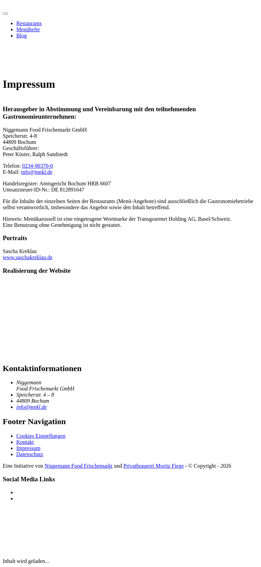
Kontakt (25, 442)
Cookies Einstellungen (40, 436)
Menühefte (28, 29)
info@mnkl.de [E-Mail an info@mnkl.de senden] (31, 407)
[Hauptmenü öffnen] (5, 14)
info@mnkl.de (37, 172)
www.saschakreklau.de (27, 257)
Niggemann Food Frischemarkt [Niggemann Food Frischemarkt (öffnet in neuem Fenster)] (78, 466)
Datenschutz (29, 454)
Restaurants (29, 23)
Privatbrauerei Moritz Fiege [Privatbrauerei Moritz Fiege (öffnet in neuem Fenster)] (153, 466)
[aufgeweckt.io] (26, 316)
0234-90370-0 (37, 166)
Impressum (28, 448)
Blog (21, 35)
